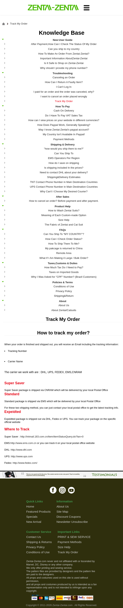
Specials (31, 516)
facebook (53, 490)
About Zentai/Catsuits (63, 310)
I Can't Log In (63, 86)
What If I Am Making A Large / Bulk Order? (63, 258)
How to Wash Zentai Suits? (63, 210)
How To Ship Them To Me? (63, 243)
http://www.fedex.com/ (25, 462)
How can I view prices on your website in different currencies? (63, 120)
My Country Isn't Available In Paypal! (64, 134)
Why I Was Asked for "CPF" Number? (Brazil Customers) (64, 276)
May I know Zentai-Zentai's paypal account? (64, 129)
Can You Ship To (63, 153)
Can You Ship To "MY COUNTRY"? (63, 234)
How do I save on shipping (64, 163)
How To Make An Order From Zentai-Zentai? (63, 53)
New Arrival (33, 521)
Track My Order (18, 24)
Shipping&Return (64, 295)
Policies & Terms (62, 282)
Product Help (63, 206)
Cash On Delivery (64, 110)
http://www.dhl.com (21, 449)
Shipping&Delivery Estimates (63, 177)
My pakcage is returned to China (63, 248)
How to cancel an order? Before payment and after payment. (64, 200)
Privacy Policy (64, 291)
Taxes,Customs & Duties (62, 263)
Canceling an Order (63, 77)
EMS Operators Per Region (64, 158)
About (62, 301)
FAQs (62, 229)
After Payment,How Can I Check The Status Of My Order (64, 44)
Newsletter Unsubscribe (72, 521)
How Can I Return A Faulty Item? (64, 82)
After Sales (62, 196)
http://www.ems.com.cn (23, 443)
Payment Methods (63, 139)
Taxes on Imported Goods (64, 272)
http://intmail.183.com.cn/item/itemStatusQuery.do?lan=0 (51, 436)
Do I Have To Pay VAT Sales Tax (63, 115)
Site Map (62, 511)
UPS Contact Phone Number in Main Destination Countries (64, 186)
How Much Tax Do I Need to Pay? (63, 267)
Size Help (63, 219)
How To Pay (62, 106)
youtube (71, 490)
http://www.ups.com (22, 456)
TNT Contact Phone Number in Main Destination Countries (63, 182)
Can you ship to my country (64, 48)
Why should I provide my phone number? (64, 68)
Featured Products (38, 511)
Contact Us (33, 537)
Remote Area (63, 253)
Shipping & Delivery (63, 144)
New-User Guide (62, 39)
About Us (63, 305)
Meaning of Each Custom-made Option (63, 215)
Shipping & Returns (39, 542)
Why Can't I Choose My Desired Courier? (64, 191)
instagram (62, 490)
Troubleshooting (63, 73)
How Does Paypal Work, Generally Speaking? (63, 124)
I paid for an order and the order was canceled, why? (63, 91)
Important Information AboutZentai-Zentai (64, 58)
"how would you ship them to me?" (63, 148)
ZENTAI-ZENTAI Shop (53, 8)
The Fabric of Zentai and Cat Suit (64, 224)
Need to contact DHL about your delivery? (64, 172)
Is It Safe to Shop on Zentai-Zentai (64, 63)
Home (30, 506)
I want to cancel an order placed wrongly (64, 96)
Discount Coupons (68, 516)
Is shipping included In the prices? (63, 167)
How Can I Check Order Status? (63, 238)
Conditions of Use (63, 286)
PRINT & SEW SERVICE (74, 537)
